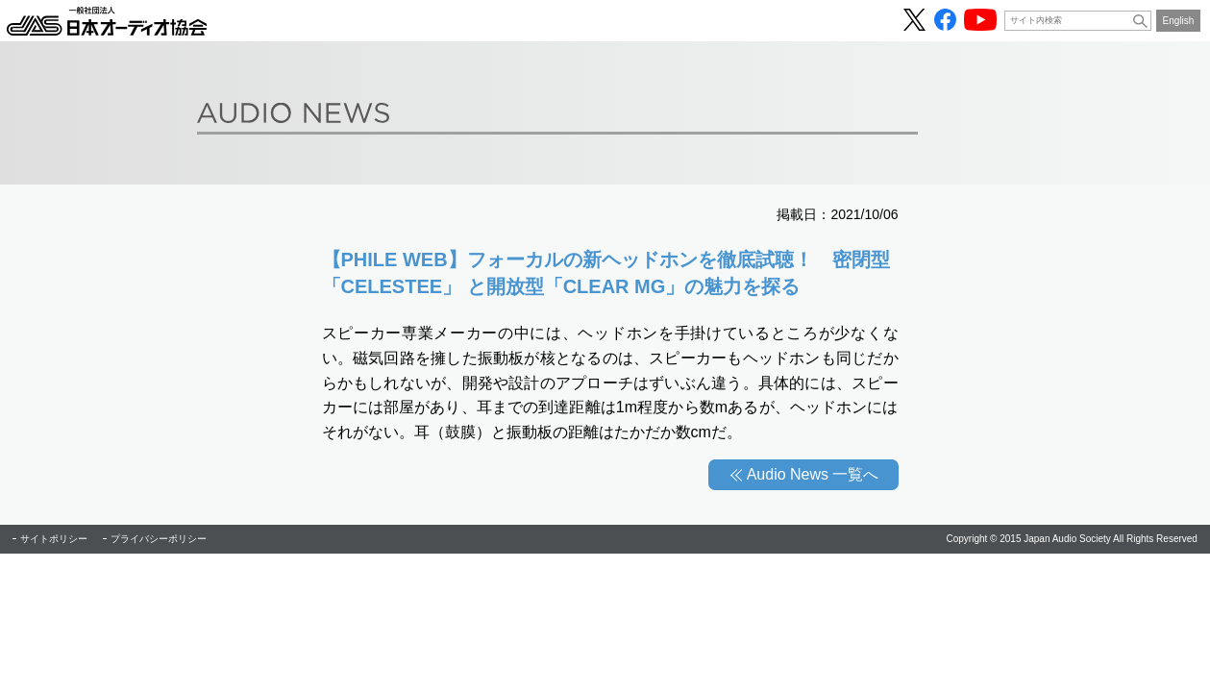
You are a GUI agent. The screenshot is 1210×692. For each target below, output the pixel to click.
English (1179, 20)
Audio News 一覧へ (813, 474)
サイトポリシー (53, 538)
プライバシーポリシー (159, 538)
